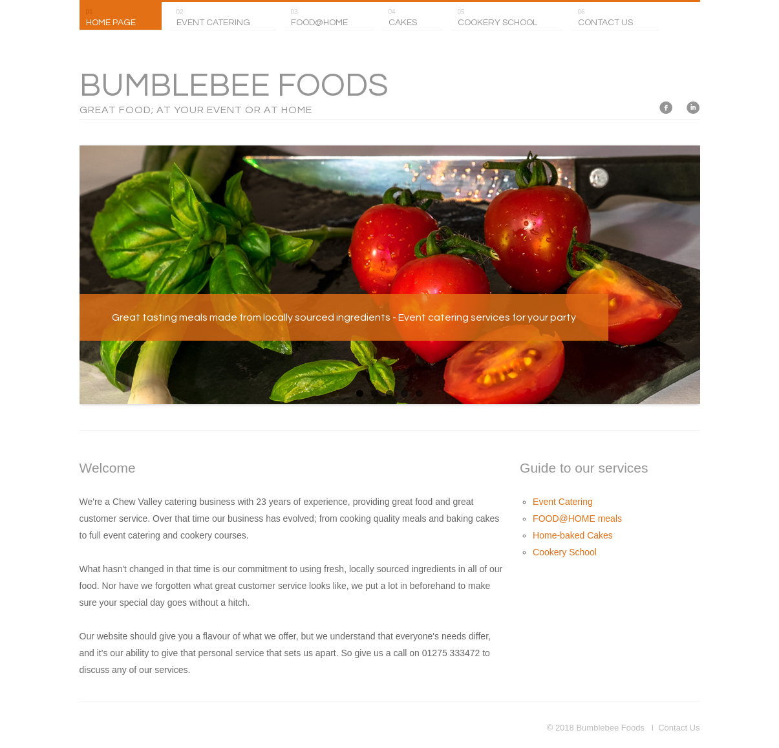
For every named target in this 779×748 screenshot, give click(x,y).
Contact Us (678, 727)
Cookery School (565, 552)
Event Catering (563, 502)
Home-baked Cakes (573, 535)
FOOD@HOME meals (577, 518)
